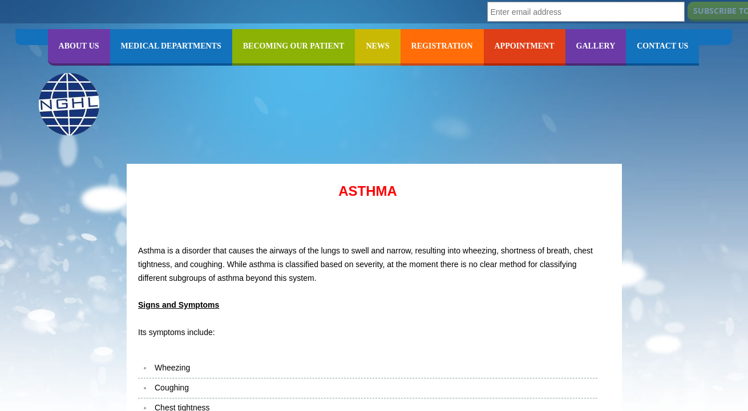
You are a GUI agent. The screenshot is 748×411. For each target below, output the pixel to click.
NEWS (377, 46)
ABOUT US (79, 46)
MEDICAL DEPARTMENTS (171, 46)
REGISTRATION (442, 46)
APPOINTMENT (525, 46)
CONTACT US (662, 46)
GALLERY (596, 46)
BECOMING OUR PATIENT (294, 46)
